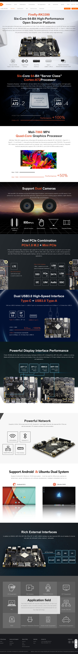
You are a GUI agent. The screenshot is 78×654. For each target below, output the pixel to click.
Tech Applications (42, 4)
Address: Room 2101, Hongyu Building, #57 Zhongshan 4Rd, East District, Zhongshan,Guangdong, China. (54, 651)
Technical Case (33, 8)
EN (74, 4)
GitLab (11, 644)
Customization (32, 4)
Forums (62, 4)
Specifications (20, 8)
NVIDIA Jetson (23, 4)
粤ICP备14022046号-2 (24, 651)
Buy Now (75, 8)
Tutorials (11, 641)
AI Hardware (8, 4)
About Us (23, 641)
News (23, 643)
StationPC (1, 643)
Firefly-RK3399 (4, 8)
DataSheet (67, 8)
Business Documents (26, 646)
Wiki (49, 4)
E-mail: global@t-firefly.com (46, 641)
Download (41, 8)
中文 (77, 4)
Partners (23, 644)
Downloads (55, 4)
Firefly (1, 641)
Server (15, 4)
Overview (13, 8)
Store (68, 4)
